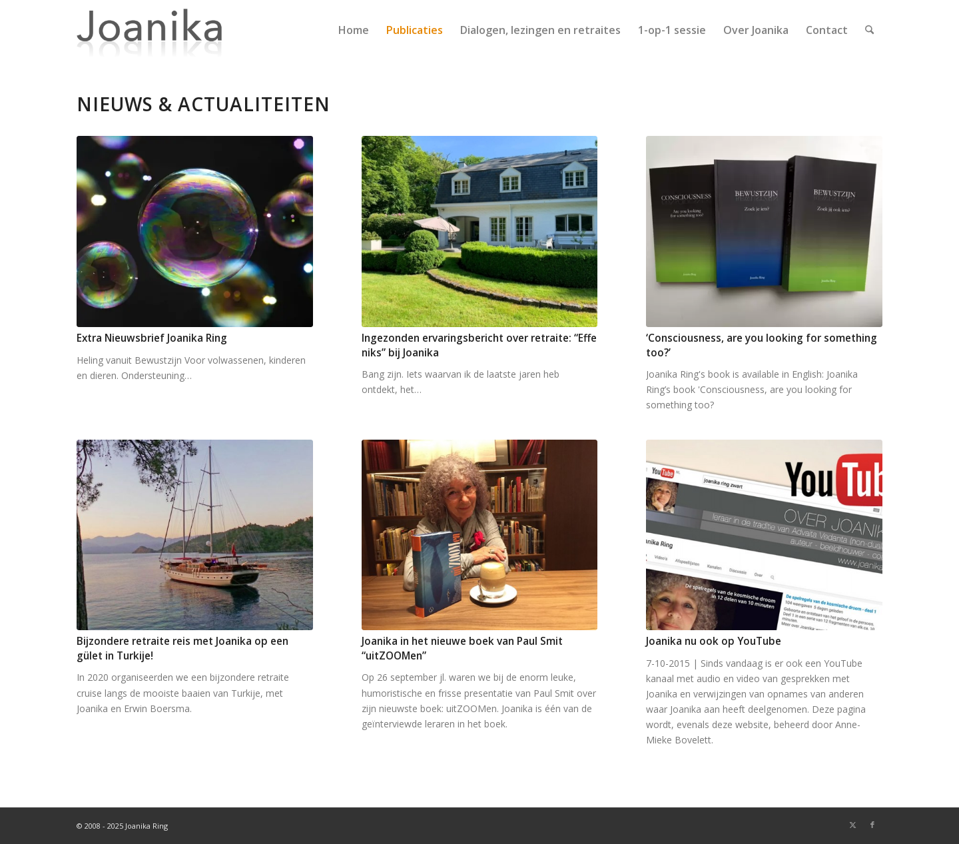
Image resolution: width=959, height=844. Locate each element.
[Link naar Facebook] (872, 825)
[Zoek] (869, 30)
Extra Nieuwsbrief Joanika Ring (152, 338)
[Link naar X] (852, 825)
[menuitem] (354, 30)
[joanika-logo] (149, 30)
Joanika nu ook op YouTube (713, 641)
